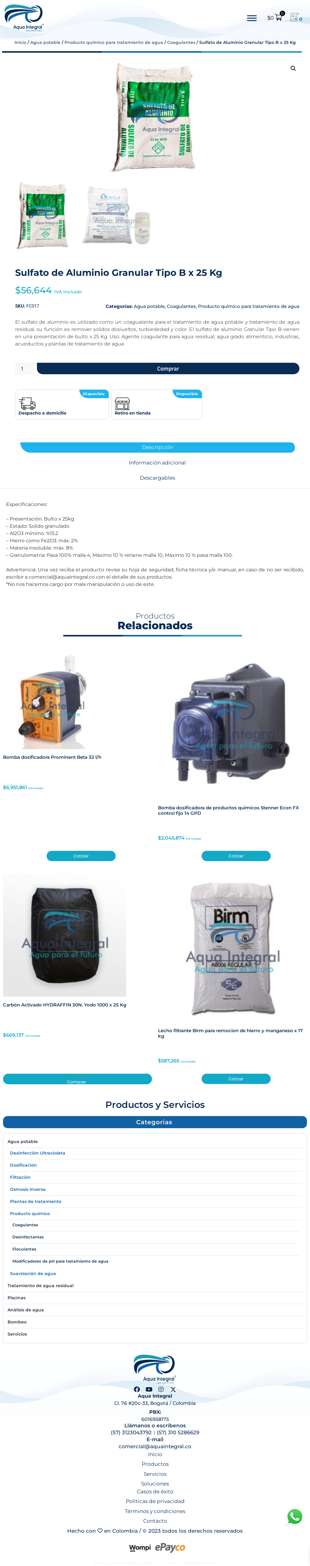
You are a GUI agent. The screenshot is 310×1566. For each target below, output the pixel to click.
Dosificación (155, 1163)
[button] (293, 68)
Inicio (20, 42)
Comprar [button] (76, 1081)
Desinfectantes (28, 1236)
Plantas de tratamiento (155, 1200)
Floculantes (24, 1249)
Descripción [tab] (157, 447)
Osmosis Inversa (155, 1188)
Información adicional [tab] (157, 462)
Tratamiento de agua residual (155, 1284)
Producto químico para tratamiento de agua (113, 42)
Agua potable (45, 42)
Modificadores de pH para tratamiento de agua (60, 1261)
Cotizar (81, 856)
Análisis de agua (155, 1308)
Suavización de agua (155, 1272)
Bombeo (155, 1320)
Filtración (155, 1176)
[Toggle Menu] (252, 18)
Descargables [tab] (157, 478)
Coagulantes (181, 42)
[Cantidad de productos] (24, 368)
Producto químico (30, 1213)
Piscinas (155, 1296)
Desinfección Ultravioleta (155, 1151)
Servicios (17, 1334)
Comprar (168, 368)
